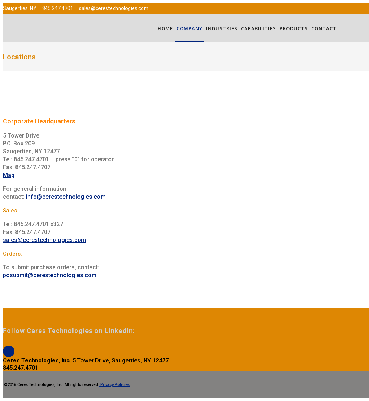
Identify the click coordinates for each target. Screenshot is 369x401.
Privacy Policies (114, 384)
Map (8, 175)
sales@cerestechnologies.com (44, 239)
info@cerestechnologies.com (66, 196)
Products (294, 28)
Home (165, 28)
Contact (324, 28)
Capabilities (258, 28)
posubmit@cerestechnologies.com (50, 275)
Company (190, 28)
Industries (221, 28)
